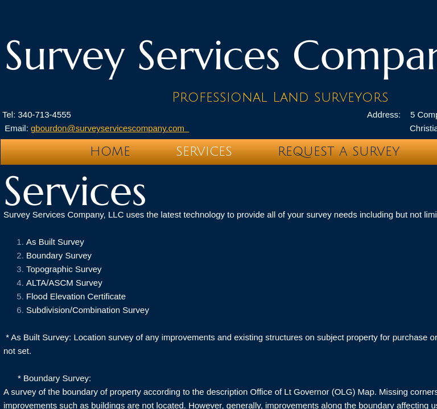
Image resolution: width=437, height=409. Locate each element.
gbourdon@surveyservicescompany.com (110, 128)
